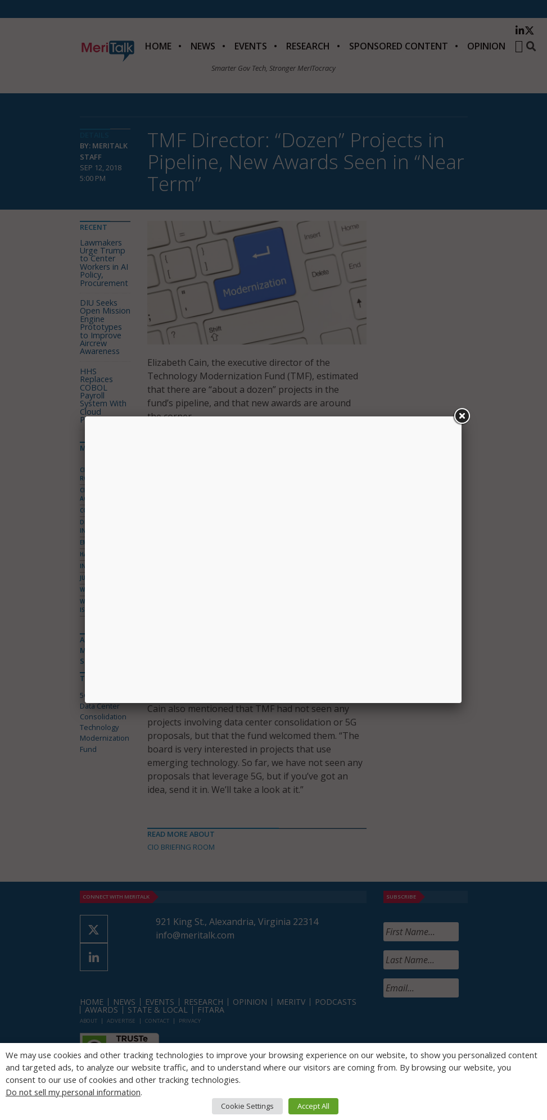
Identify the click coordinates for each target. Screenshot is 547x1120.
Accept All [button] (313, 1106)
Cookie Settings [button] (247, 1106)
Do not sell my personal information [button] (73, 1092)
